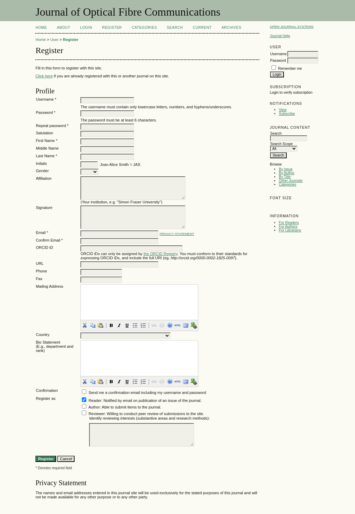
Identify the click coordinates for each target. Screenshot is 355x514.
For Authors (288, 226)
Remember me (290, 68)
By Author (286, 173)
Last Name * (46, 156)
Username (278, 54)
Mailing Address (49, 286)
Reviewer (97, 414)
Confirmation (47, 390)
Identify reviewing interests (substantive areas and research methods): (149, 418)
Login (86, 28)
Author (94, 407)
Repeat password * (52, 126)
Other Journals (290, 181)
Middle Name (47, 148)
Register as (45, 398)
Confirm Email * (49, 240)
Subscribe (287, 114)
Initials (41, 163)
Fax (39, 279)
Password (278, 60)
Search (175, 28)
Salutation (44, 133)
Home (41, 28)
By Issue (286, 169)
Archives (231, 28)
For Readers (289, 223)
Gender (42, 171)
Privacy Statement (177, 234)
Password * (45, 112)
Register (112, 28)
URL (39, 263)
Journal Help (280, 36)
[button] (84, 325)
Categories (287, 184)
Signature (44, 207)
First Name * (46, 140)
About (63, 28)
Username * (46, 99)
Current (202, 28)
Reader (95, 400)
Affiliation (43, 178)
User (54, 39)
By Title (285, 177)
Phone (41, 271)
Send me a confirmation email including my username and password (147, 392)
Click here (44, 76)
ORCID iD (44, 247)
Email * (42, 232)
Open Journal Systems (291, 26)
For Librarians (290, 230)
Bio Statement (48, 342)
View (282, 110)
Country (42, 334)
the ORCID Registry (161, 254)
